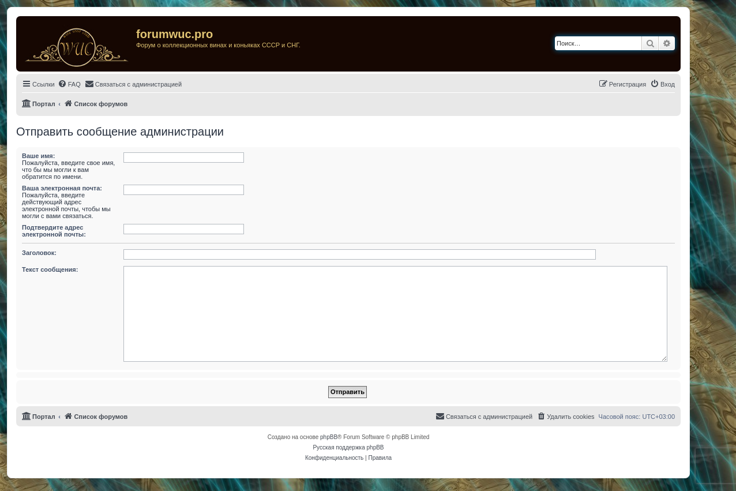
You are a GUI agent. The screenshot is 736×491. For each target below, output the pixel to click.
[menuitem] (69, 84)
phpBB (328, 437)
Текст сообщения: (50, 269)
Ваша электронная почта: (62, 188)
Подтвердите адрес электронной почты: (54, 231)
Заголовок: (39, 252)
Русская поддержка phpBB (348, 447)
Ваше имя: (38, 155)
